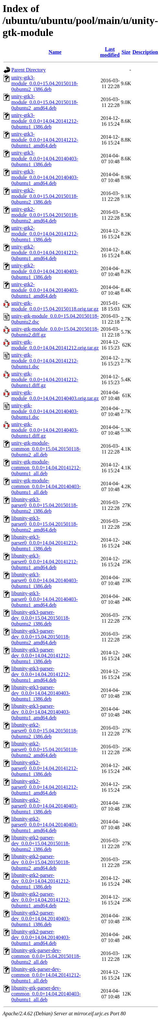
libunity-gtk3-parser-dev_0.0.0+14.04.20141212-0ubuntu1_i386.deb (40, 655)
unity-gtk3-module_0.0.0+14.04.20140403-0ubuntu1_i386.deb (44, 158)
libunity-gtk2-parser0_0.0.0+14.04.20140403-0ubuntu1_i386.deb (44, 805)
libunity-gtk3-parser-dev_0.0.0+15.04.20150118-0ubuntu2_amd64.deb (40, 636)
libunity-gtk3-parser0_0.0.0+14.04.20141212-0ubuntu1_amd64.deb (44, 561)
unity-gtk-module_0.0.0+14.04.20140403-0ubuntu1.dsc (44, 411)
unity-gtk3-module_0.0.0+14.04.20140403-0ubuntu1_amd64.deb (44, 177)
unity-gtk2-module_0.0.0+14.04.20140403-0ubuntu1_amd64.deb (44, 290)
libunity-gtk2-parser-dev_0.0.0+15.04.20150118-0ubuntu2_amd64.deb (40, 862)
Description (145, 52)
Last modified (109, 52)
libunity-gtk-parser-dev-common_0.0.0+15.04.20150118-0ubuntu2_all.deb (46, 956)
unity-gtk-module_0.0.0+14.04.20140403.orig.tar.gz (55, 395)
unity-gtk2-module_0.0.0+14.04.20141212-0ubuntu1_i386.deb (44, 233)
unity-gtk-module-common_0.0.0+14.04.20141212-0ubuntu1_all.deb (46, 467)
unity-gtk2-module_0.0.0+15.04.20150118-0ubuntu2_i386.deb (44, 196)
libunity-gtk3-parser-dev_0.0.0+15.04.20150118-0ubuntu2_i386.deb (40, 618)
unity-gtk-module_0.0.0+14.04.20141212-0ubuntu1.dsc (44, 360)
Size (126, 52)
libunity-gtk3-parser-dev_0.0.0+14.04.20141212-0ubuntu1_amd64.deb (40, 674)
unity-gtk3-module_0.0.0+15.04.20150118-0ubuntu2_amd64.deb (44, 102)
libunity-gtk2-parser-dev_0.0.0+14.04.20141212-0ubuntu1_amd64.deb (40, 899)
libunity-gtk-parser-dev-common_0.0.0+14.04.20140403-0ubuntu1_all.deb (46, 993)
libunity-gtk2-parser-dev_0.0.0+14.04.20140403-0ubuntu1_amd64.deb (40, 937)
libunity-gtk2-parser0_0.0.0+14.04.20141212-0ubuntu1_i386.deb (44, 768)
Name (55, 52)
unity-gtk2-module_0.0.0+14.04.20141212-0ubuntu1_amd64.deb (44, 252)
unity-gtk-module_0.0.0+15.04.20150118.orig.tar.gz (54, 306)
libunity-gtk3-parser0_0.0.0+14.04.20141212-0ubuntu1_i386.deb (44, 542)
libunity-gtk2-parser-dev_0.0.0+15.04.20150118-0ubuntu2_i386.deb (40, 843)
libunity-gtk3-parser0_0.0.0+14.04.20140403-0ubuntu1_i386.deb (44, 580)
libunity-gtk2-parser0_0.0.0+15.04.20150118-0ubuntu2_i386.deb (44, 730)
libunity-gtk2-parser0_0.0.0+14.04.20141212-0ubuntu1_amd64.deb (44, 787)
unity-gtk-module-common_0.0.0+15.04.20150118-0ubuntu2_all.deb (46, 448)
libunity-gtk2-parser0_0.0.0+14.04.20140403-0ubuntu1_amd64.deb (44, 824)
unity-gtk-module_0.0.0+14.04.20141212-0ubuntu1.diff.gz (44, 379)
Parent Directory (28, 70)
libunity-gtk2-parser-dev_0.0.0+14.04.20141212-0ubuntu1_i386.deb (40, 881)
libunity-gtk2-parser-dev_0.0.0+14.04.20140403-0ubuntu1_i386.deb (40, 918)
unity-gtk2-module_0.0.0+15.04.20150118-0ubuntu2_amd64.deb (44, 215)
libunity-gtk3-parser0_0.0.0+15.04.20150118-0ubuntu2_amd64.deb (44, 524)
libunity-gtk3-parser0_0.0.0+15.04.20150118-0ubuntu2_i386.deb (44, 505)
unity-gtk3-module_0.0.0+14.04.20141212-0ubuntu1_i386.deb (44, 121)
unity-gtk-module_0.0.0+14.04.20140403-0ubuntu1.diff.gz (44, 430)
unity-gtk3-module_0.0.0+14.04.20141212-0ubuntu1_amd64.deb (44, 139)
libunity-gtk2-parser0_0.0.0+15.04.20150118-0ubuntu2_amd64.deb (44, 749)
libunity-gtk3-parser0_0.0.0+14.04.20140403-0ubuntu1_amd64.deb (44, 599)
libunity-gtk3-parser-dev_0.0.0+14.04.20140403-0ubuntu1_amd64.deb (40, 711)
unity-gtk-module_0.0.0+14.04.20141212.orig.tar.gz (55, 345)
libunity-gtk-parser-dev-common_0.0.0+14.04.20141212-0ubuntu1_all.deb (46, 975)
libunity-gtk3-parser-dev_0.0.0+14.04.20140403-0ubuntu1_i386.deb (40, 693)
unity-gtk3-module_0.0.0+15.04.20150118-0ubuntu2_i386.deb (44, 83)
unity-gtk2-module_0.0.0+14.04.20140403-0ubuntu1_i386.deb (44, 271)
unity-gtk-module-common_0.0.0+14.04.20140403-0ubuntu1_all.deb (46, 486)
